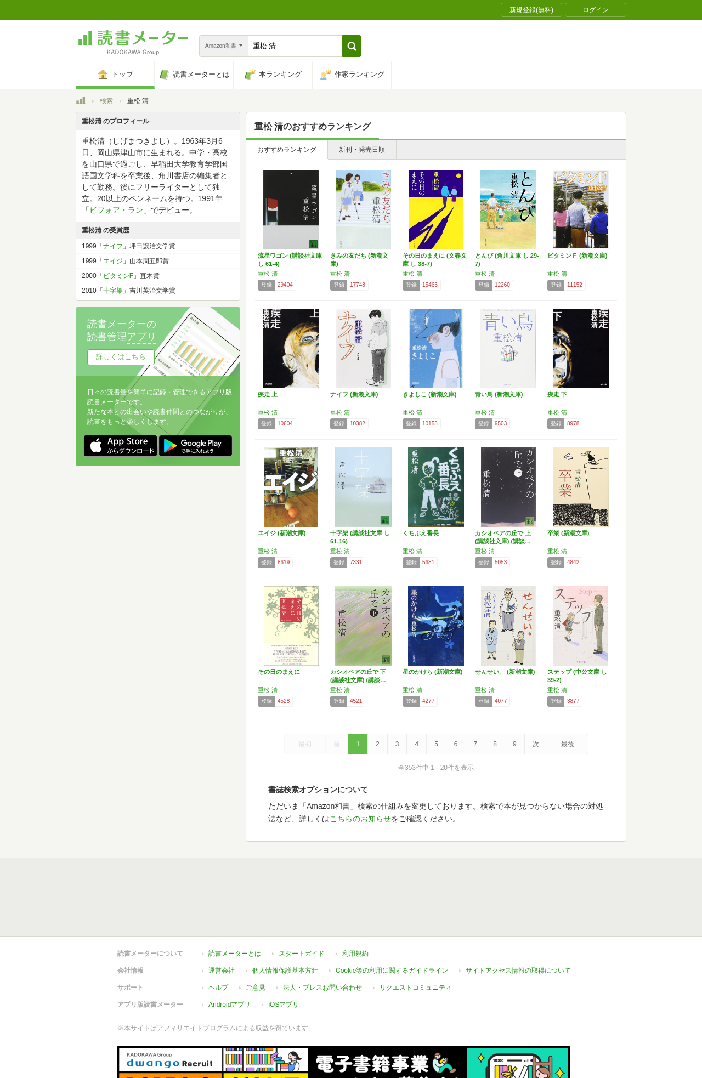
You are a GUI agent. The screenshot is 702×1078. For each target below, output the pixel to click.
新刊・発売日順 (362, 150)
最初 (305, 744)
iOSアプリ (283, 954)
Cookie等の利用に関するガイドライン (392, 920)
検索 (106, 101)
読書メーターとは (234, 903)
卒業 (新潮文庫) (568, 533)
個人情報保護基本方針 (285, 920)
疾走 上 (268, 394)
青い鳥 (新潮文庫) (499, 394)
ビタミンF (118, 276)
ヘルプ (218, 937)
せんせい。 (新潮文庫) (505, 671)
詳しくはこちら (121, 357)
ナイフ (113, 246)
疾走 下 (557, 394)
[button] (351, 46)
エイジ (113, 261)
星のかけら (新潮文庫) (432, 671)
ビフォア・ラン (116, 210)
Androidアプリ (229, 954)
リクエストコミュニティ (416, 937)
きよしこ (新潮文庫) (429, 394)
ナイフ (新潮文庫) (354, 394)
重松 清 (268, 273)
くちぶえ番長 (421, 533)
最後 (567, 744)
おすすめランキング (286, 150)
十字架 (113, 290)
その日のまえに (279, 671)
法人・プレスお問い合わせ (322, 937)
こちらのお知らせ (360, 818)
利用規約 (355, 903)
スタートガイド (302, 903)
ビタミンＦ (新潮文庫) (577, 255)
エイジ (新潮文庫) (281, 533)
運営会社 (221, 920)
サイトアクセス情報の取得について (518, 920)
